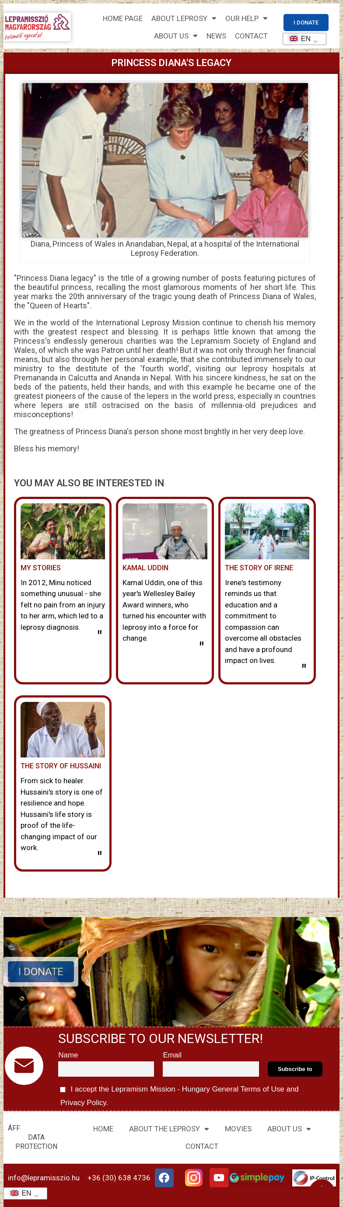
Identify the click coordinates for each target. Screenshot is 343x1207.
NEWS (216, 35)
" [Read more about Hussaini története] (99, 858)
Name (68, 1055)
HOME (103, 1128)
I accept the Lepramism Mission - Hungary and (178, 1094)
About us (176, 36)
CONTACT (251, 35)
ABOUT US (289, 1129)
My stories (41, 568)
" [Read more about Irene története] (304, 670)
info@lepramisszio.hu (44, 1177)
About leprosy (184, 18)
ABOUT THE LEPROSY (169, 1129)
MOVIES (238, 1128)
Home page (123, 18)
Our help (246, 18)
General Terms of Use (248, 1089)
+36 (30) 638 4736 (119, 1177)
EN (297, 38)
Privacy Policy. (83, 1103)
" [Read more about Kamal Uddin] (201, 648)
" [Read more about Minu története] (99, 637)
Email (172, 1055)
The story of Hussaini (61, 766)
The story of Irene (259, 568)
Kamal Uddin (145, 568)
